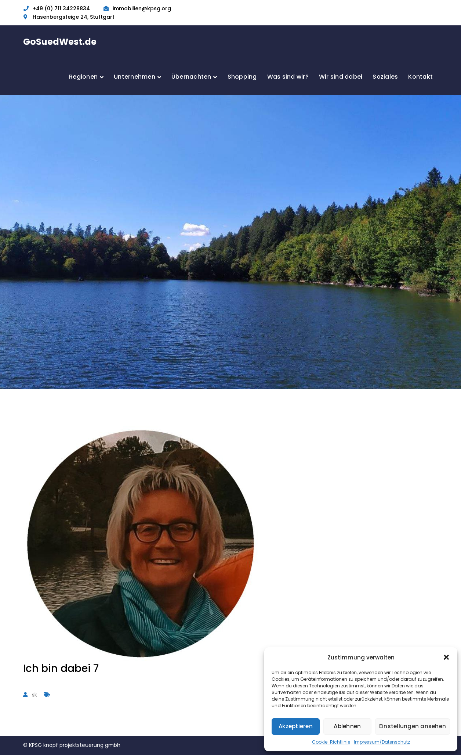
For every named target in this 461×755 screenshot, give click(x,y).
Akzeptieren (296, 726)
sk (34, 694)
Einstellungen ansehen (412, 726)
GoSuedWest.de (60, 42)
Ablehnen (347, 726)
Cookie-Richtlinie (331, 742)
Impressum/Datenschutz (382, 742)
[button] (446, 657)
